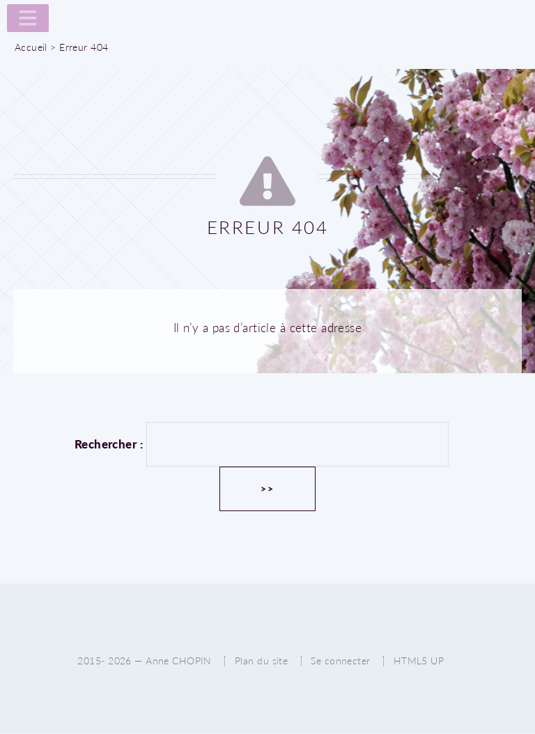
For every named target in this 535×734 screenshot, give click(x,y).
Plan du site (261, 660)
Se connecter (340, 660)
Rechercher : (109, 444)
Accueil (31, 47)
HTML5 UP (419, 660)
